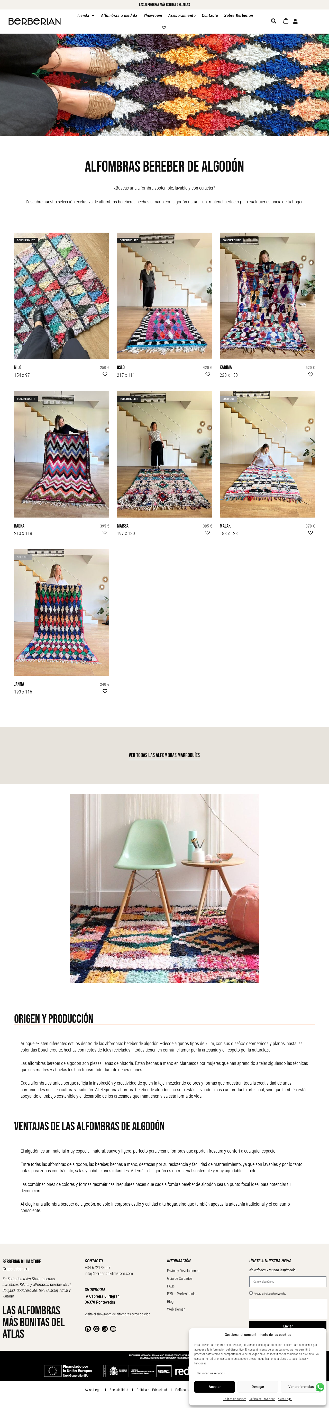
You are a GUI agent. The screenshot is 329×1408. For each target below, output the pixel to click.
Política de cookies (234, 1399)
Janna (18, 681)
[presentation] (288, 1306)
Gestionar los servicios (211, 1373)
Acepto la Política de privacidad (270, 1290)
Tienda (86, 15)
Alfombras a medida (119, 15)
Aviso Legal (285, 1399)
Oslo (120, 367)
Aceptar (215, 1386)
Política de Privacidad (262, 1399)
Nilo (17, 367)
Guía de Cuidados (180, 1275)
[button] (104, 372)
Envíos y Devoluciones (183, 1267)
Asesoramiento (182, 15)
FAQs (171, 1283)
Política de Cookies (188, 1387)
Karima (224, 367)
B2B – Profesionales (182, 1290)
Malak (224, 524)
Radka (18, 524)
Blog (170, 1298)
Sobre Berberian (238, 15)
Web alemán (176, 1306)
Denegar (258, 1386)
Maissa (121, 524)
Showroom (152, 15)
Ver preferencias (301, 1386)
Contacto (210, 15)
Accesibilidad (118, 1387)
